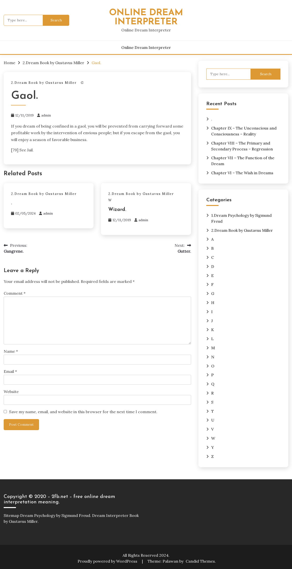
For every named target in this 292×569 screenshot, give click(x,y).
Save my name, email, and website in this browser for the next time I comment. (83, 411)
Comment (15, 293)
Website (11, 391)
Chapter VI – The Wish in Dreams (242, 172)
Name (11, 351)
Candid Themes (200, 561)
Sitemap (11, 515)
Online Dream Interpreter (146, 17)
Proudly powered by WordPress (108, 561)
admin (46, 115)
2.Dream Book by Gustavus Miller (44, 83)
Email (10, 371)
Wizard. (117, 209)
